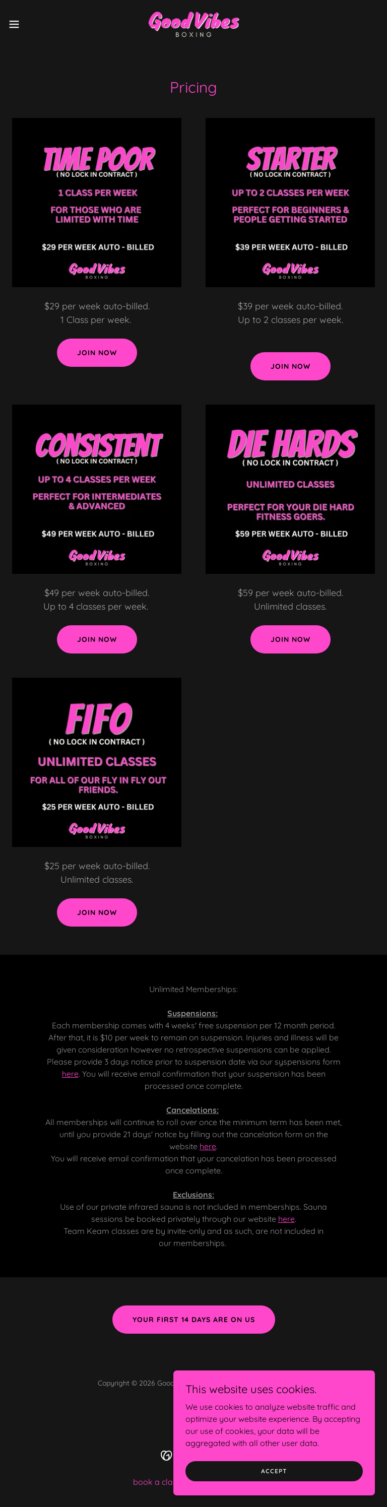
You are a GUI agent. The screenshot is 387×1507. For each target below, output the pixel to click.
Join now (97, 352)
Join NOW (97, 912)
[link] (193, 24)
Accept (274, 1478)
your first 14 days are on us (194, 1319)
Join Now (290, 366)
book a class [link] (157, 1482)
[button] (32, 24)
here (70, 1074)
